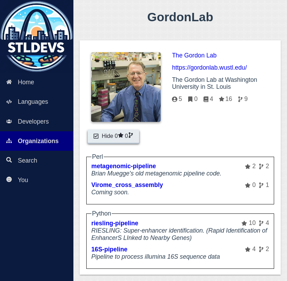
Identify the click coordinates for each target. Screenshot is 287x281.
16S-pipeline (109, 249)
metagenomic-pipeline (123, 166)
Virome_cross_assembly (127, 184)
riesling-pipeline (114, 223)
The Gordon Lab (194, 55)
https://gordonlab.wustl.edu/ (209, 67)
